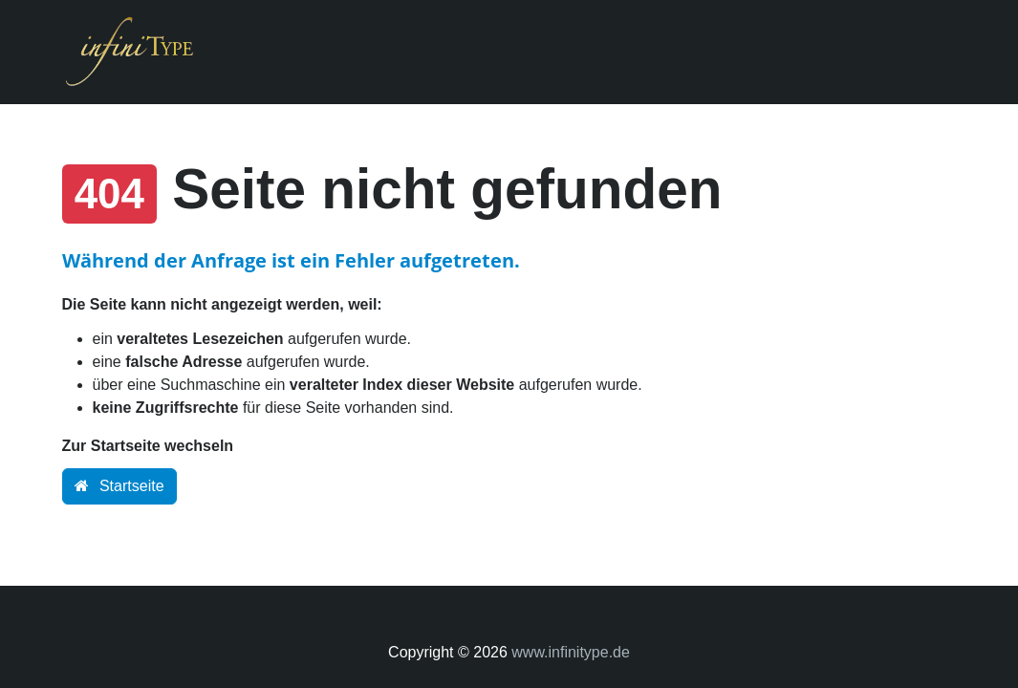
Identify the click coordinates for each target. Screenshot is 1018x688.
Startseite (119, 486)
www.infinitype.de (570, 652)
